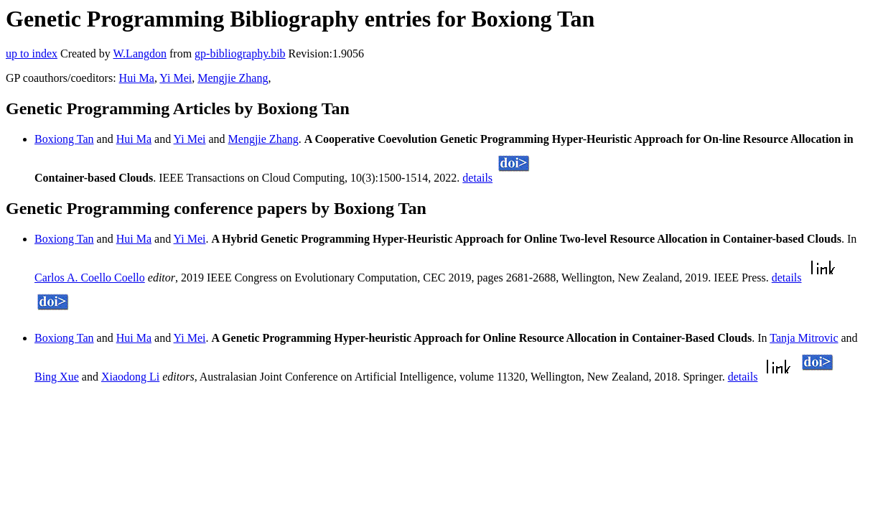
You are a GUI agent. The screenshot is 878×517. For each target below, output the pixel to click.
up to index (31, 53)
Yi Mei (175, 78)
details (477, 178)
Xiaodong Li (130, 377)
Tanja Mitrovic (804, 338)
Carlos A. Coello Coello (89, 277)
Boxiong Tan (64, 139)
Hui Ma (136, 78)
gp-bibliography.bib (240, 53)
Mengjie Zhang (232, 78)
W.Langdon (140, 53)
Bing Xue (56, 377)
